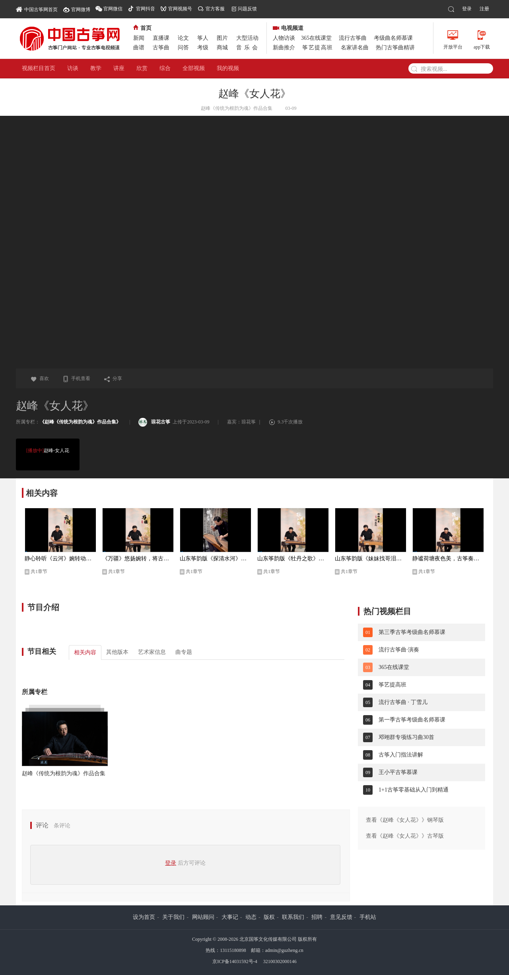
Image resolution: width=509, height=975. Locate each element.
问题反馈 (247, 9)
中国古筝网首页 (37, 9)
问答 (183, 48)
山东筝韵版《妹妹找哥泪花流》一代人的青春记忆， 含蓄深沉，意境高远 (370, 559)
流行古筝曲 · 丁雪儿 (403, 702)
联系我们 (293, 917)
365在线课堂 (316, 38)
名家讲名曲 (355, 48)
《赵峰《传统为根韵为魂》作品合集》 (80, 422)
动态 (250, 917)
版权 (269, 917)
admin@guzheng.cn (284, 950)
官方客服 (215, 9)
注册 (484, 9)
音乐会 (248, 48)
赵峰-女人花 (46, 450)
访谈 (72, 68)
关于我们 (173, 917)
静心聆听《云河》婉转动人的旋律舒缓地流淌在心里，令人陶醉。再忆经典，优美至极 (60, 559)
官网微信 (112, 9)
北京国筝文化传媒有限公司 (268, 939)
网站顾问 (203, 917)
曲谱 (138, 48)
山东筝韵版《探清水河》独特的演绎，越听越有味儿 (215, 559)
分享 (113, 378)
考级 (202, 48)
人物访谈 (284, 38)
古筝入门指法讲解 (401, 755)
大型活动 (247, 38)
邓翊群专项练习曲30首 (406, 737)
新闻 (138, 38)
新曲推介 (284, 48)
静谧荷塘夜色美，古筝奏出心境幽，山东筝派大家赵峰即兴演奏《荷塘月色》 (448, 559)
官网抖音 (145, 9)
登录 (467, 9)
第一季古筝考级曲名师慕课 (412, 720)
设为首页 (144, 917)
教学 (95, 68)
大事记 (229, 917)
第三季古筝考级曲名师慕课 (412, 632)
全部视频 (194, 68)
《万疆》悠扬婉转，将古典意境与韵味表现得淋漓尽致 (138, 559)
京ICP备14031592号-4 (234, 961)
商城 (222, 48)
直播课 (161, 38)
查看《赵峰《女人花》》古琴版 (405, 836)
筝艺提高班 (317, 48)
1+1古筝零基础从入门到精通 (414, 790)
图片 (222, 38)
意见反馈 (341, 917)
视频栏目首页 (38, 68)
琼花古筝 (154, 422)
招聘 (316, 917)
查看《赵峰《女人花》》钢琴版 (405, 820)
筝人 (202, 38)
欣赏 (142, 68)
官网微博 (80, 9)
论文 (183, 38)
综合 (165, 68)
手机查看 (76, 378)
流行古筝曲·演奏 (399, 650)
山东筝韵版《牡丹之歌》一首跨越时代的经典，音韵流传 (293, 559)
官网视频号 (180, 9)
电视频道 (288, 28)
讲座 (118, 68)
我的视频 (228, 68)
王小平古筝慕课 (398, 772)
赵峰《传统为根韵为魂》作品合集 (63, 773)
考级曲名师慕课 (393, 38)
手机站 (367, 917)
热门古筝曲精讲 (395, 48)
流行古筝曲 (353, 38)
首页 (142, 28)
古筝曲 (161, 48)
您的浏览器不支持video (254, 242)
